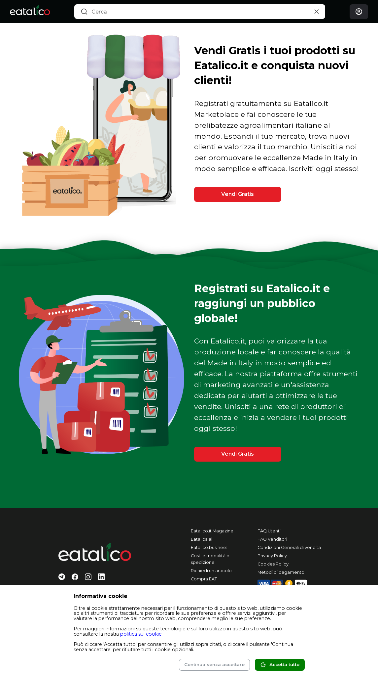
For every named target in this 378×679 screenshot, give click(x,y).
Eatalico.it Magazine (212, 530)
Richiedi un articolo (211, 570)
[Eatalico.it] (30, 11)
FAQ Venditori (272, 539)
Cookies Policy (273, 564)
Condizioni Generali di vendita (289, 547)
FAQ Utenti (269, 530)
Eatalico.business (209, 547)
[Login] (359, 11)
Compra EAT (204, 578)
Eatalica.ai (201, 539)
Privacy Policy (272, 555)
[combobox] (199, 11)
